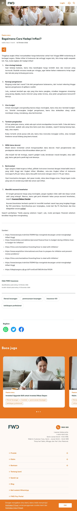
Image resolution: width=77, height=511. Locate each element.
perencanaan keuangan (32, 299)
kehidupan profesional (13, 305)
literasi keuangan (10, 299)
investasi (24, 400)
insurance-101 (52, 299)
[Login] (62, 3)
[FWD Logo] (11, 3)
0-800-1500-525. (62, 434)
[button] (62, 3)
